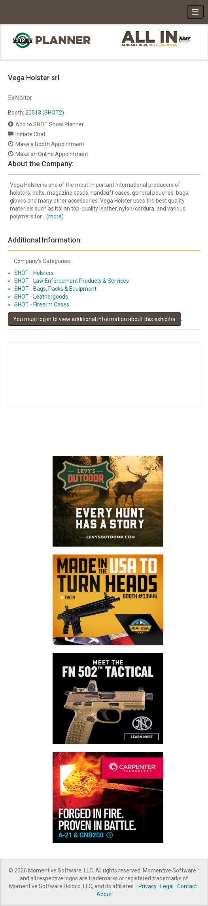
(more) (55, 216)
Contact (187, 886)
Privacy (147, 886)
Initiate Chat (30, 134)
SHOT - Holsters (34, 273)
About (104, 894)
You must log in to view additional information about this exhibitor (94, 319)
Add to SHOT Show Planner (49, 124)
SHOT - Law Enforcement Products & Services (71, 281)
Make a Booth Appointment (49, 144)
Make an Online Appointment (51, 154)
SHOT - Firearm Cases (41, 304)
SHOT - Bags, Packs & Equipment (55, 289)
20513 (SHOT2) (44, 112)
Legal (167, 886)
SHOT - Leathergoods (41, 296)
